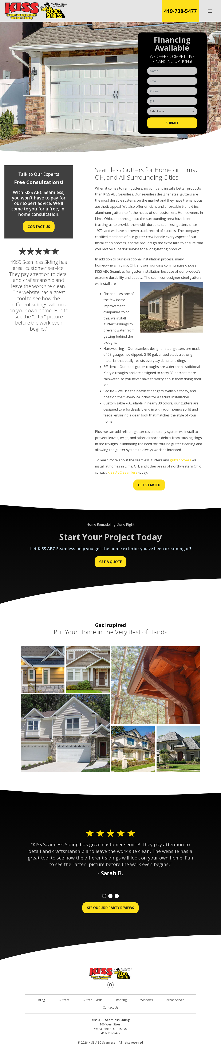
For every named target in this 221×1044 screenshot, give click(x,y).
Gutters (64, 1000)
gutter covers (180, 460)
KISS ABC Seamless (122, 472)
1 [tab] (104, 896)
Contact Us (39, 226)
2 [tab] (110, 896)
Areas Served (175, 1000)
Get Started (149, 485)
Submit (172, 123)
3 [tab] (116, 896)
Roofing (121, 1000)
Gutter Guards (92, 1000)
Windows (146, 1000)
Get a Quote (110, 561)
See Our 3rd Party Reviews (110, 907)
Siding (41, 1000)
